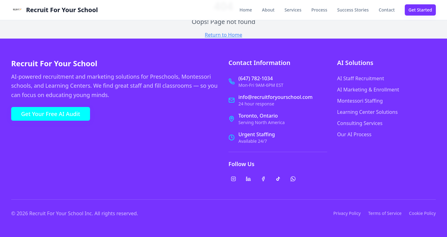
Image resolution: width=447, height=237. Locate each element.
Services (292, 10)
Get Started (420, 10)
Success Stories (353, 10)
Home (246, 10)
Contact (387, 10)
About (268, 10)
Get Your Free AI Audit (50, 114)
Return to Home (223, 34)
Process (319, 10)
